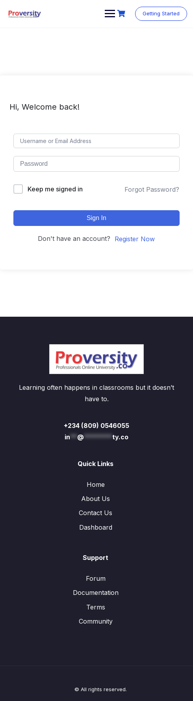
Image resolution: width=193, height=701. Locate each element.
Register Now (135, 239)
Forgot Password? (151, 189)
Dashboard (95, 527)
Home (96, 484)
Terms (95, 607)
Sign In (96, 218)
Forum (96, 578)
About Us (95, 499)
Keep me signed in (55, 189)
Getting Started (161, 13)
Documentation (96, 592)
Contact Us (95, 513)
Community (96, 621)
